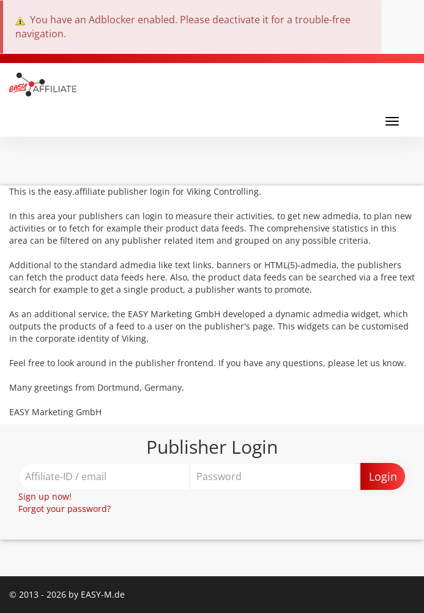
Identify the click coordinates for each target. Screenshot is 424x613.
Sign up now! (45, 496)
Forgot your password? (64, 508)
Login (383, 476)
